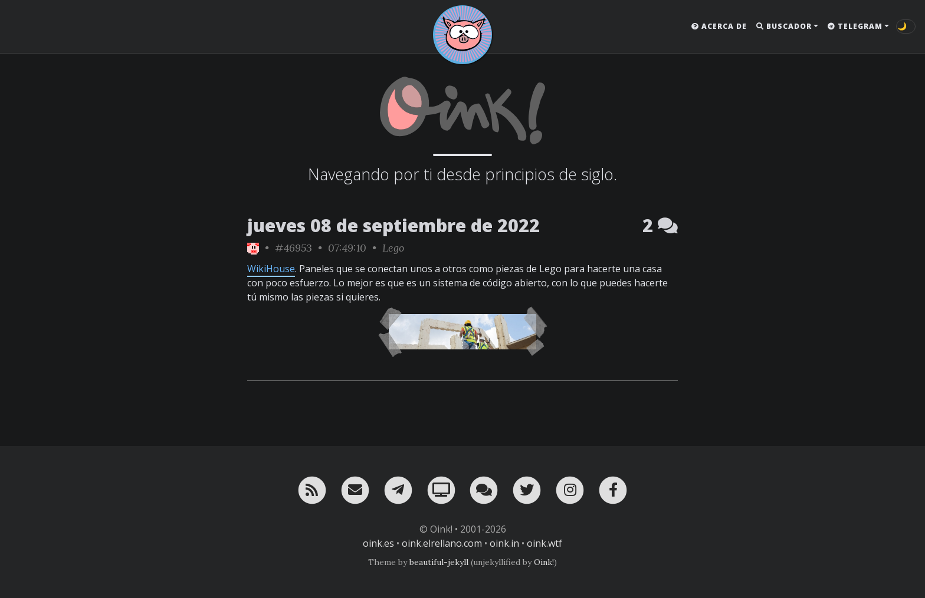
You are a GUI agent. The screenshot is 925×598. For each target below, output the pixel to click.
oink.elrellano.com (442, 543)
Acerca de (719, 26)
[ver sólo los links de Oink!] (253, 248)
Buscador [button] (784, 26)
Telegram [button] (855, 26)
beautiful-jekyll (438, 562)
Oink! (544, 562)
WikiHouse (271, 268)
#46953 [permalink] (293, 248)
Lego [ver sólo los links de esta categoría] (393, 248)
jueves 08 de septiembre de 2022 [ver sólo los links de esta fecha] (393, 225)
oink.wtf (544, 543)
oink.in (504, 543)
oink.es (378, 543)
